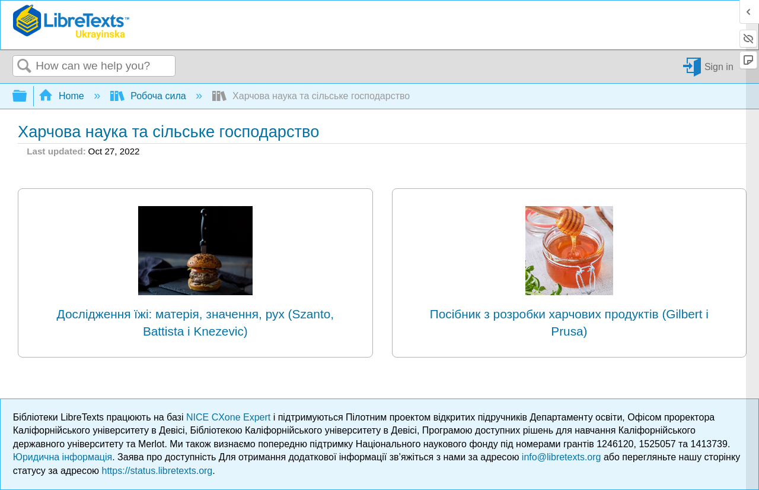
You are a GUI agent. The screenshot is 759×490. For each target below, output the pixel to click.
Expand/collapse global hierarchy (27, 96)
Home (63, 96)
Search (24, 66)
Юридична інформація (62, 457)
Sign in (719, 66)
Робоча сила (149, 96)
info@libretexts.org (561, 457)
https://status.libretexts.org (157, 471)
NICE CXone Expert (229, 417)
